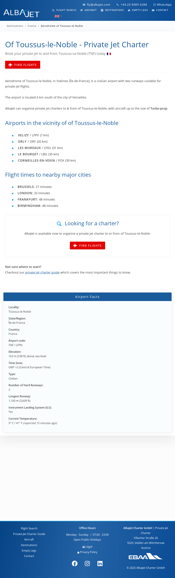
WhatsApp (162, 4)
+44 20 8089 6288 (134, 4)
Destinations (112, 10)
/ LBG (32, 154)
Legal (87, 546)
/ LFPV (28, 135)
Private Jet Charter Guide (29, 534)
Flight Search (64, 10)
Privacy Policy (87, 552)
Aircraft (88, 10)
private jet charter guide (42, 272)
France (32, 25)
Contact (160, 10)
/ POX (41, 160)
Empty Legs (138, 10)
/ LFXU (34, 148)
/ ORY (27, 141)
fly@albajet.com (98, 4)
